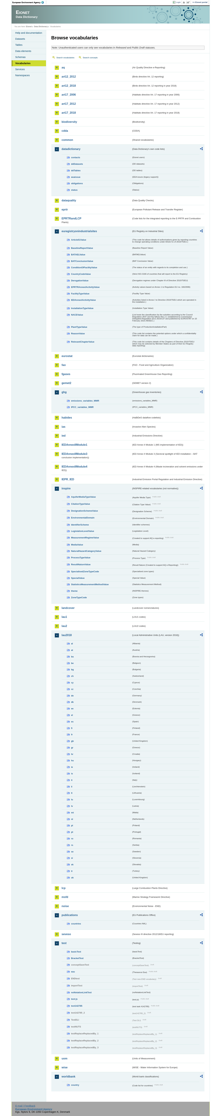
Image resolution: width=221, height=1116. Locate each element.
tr (72, 871)
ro (72, 838)
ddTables (76, 170)
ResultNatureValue (81, 564)
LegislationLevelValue (82, 531)
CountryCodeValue (81, 274)
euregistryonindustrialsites (79, 231)
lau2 (64, 626)
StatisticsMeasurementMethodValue (90, 584)
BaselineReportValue (82, 248)
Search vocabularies (65, 58)
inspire (66, 488)
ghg (64, 392)
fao (64, 365)
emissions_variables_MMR (85, 400)
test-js (74, 999)
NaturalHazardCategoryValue (86, 551)
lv (72, 806)
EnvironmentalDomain (83, 517)
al (72, 643)
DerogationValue (80, 280)
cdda (65, 130)
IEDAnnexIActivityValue (83, 300)
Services (20, 69)
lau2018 (67, 635)
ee (72, 708)
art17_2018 (69, 112)
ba (72, 656)
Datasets (20, 38)
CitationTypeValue (80, 504)
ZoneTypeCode (79, 597)
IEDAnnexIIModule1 (74, 444)
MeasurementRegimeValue (85, 537)
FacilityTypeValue (80, 293)
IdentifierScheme (80, 524)
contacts (75, 157)
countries (76, 923)
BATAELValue (78, 254)
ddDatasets (77, 164)
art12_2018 (69, 85)
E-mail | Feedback (25, 1105)
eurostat (67, 356)
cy (72, 682)
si (72, 858)
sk (72, 864)
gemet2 (66, 383)
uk (72, 877)
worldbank (68, 1076)
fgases (66, 374)
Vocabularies (23, 63)
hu (72, 760)
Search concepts (90, 58)
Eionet (29, 26)
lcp (64, 888)
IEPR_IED (68, 479)
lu (72, 799)
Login (178, 2)
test (64, 943)
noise (65, 906)
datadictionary (71, 149)
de (72, 695)
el (72, 715)
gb (72, 741)
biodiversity (69, 121)
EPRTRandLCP (71, 218)
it (72, 780)
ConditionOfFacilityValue (84, 267)
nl (72, 819)
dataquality (69, 200)
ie (72, 767)
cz (72, 689)
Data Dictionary (41, 26)
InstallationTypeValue (82, 308)
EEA (29, 2)
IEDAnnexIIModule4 (74, 466)
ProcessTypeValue (80, 557)
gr (72, 747)
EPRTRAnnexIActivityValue (85, 287)
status (74, 190)
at (72, 650)
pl (72, 825)
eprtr (65, 209)
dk (72, 702)
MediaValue (77, 544)
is (72, 773)
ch (72, 676)
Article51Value (78, 240)
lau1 (64, 616)
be (72, 663)
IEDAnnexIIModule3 (74, 453)
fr (72, 734)
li (71, 786)
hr (72, 754)
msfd (65, 897)
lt (72, 793)
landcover (68, 607)
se (72, 851)
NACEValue (77, 314)
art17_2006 (69, 94)
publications (70, 915)
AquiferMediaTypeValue (83, 497)
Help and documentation (28, 32)
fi (72, 728)
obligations (77, 183)
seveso (66, 934)
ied (64, 435)
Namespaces (22, 75)
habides (67, 417)
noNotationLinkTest (81, 992)
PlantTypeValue (79, 327)
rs (72, 845)
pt (72, 832)
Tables (19, 45)
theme (74, 591)
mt (72, 812)
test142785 (76, 1006)
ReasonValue (78, 333)
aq (63, 67)
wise (65, 1067)
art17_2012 (69, 103)
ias (63, 426)
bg (72, 669)
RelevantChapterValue (82, 341)
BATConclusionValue (82, 261)
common (67, 139)
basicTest (76, 951)
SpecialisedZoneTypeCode (85, 571)
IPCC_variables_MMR (82, 407)
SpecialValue (78, 578)
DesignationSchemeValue (84, 511)
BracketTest (77, 958)
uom (65, 1058)
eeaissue (75, 177)
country (75, 1085)
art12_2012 (69, 76)
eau (73, 971)
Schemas (20, 57)
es (72, 721)
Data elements (23, 51)
